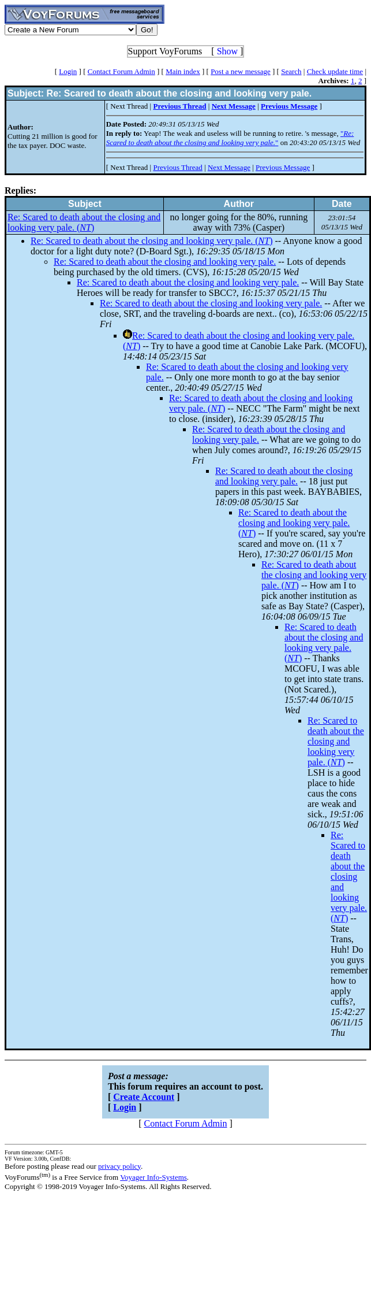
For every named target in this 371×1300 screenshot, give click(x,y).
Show (227, 51)
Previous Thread (177, 167)
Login (68, 71)
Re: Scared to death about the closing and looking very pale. (165, 261)
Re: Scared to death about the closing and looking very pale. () (84, 222)
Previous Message (283, 167)
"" (230, 138)
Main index (183, 71)
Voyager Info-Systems (153, 1177)
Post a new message (241, 71)
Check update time (335, 71)
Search (291, 71)
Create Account (143, 1097)
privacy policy (119, 1166)
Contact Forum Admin (121, 71)
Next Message (229, 167)
